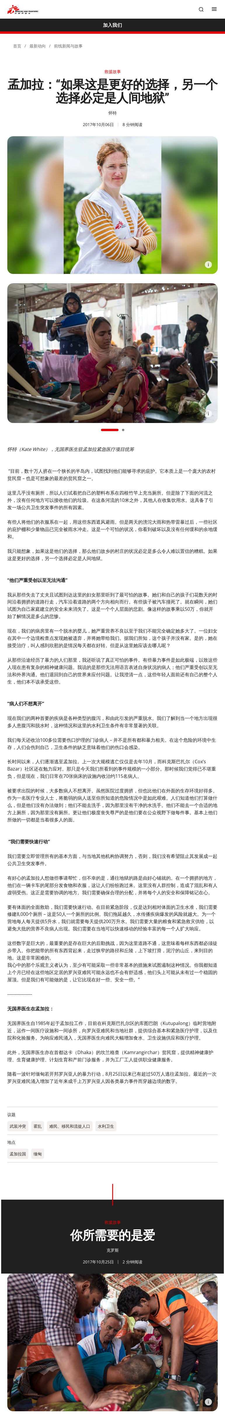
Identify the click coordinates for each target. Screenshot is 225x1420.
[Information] (208, 264)
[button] (109, 430)
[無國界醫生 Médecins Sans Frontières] (22, 9)
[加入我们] (112, 25)
